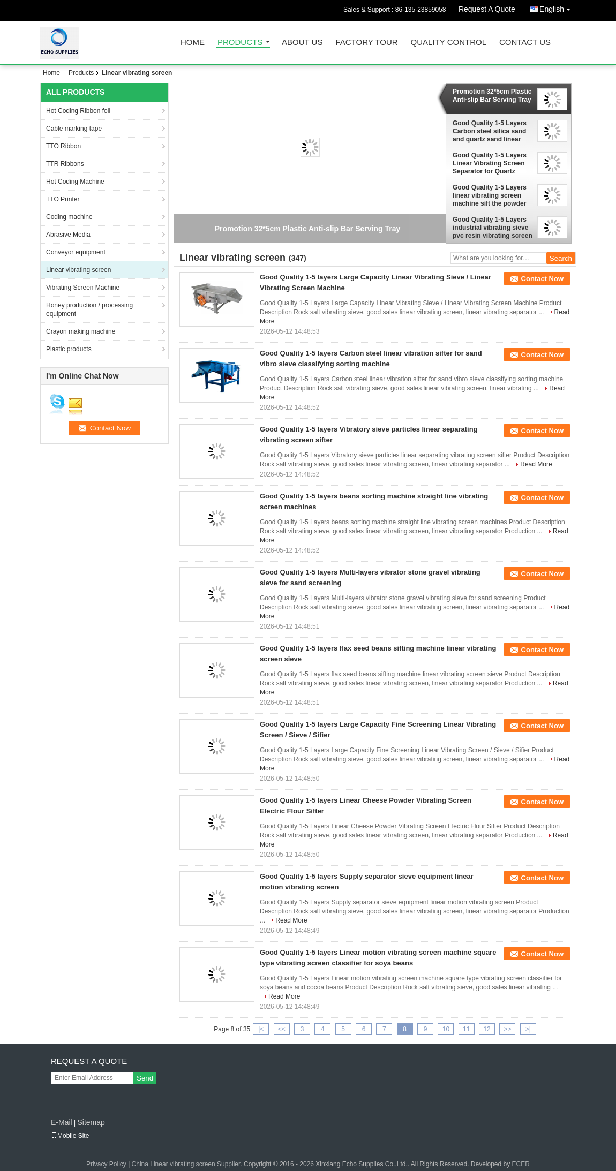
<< (282, 1029)
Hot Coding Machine (75, 181)
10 (445, 1029)
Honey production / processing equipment (89, 309)
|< (261, 1029)
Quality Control (448, 43)
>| (528, 1029)
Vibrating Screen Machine (82, 287)
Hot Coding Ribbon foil (78, 111)
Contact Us (525, 43)
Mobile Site (70, 1135)
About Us (302, 43)
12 (486, 1029)
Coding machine (69, 217)
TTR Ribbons (65, 164)
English (557, 7)
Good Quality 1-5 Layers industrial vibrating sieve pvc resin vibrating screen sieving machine (492, 227)
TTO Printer (62, 199)
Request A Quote (487, 9)
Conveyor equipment (76, 252)
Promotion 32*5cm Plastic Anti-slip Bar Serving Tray (492, 95)
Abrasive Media (68, 234)
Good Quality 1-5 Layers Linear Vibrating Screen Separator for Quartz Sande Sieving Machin (490, 163)
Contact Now (542, 279)
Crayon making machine (80, 331)
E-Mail (61, 1122)
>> (507, 1029)
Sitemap (90, 1122)
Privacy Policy (106, 1164)
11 (466, 1029)
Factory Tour (366, 43)
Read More (536, 464)
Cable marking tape (74, 128)
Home (193, 43)
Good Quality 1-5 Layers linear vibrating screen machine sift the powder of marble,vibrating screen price (490, 195)
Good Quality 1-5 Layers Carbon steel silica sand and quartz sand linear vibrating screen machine (491, 131)
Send (145, 1078)
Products (239, 43)
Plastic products (69, 349)
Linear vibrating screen (78, 270)
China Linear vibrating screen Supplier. (188, 1164)
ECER (521, 1164)
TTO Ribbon (63, 146)
